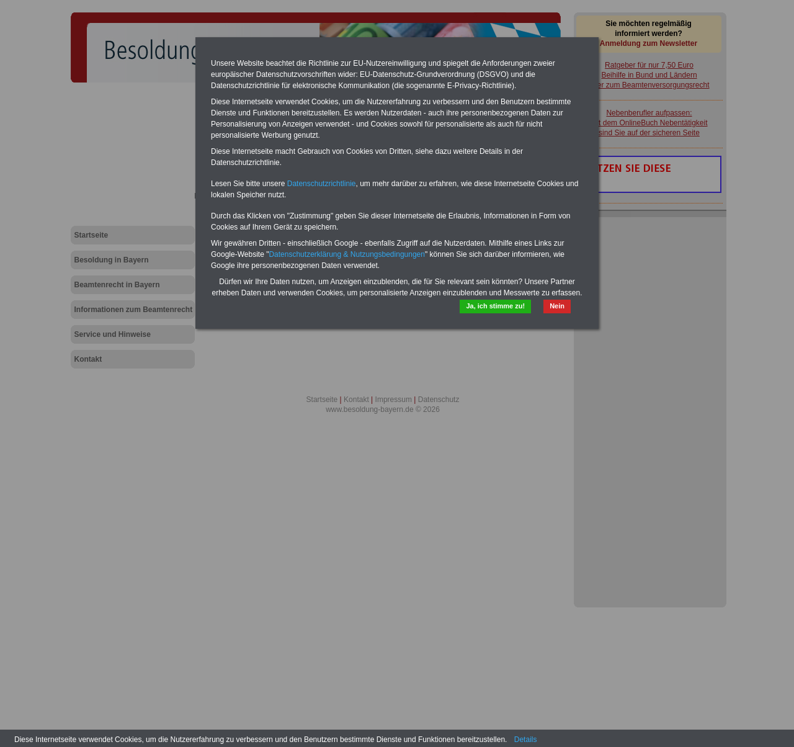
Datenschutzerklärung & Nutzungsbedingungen (347, 254)
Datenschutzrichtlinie (321, 183)
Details (525, 739)
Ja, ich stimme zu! (495, 306)
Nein (557, 306)
